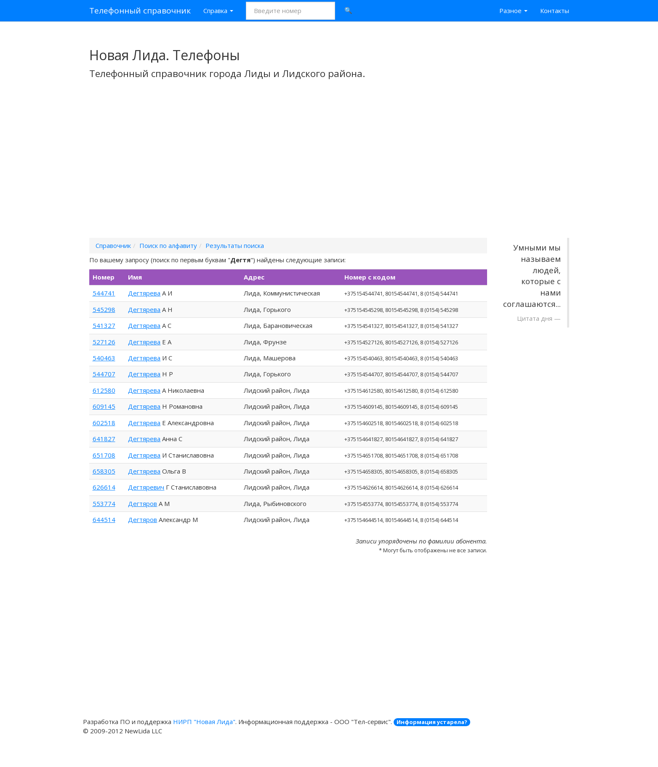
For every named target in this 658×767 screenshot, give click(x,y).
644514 (104, 519)
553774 (104, 503)
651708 (104, 455)
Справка (218, 10)
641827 (104, 438)
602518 (104, 422)
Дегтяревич (146, 487)
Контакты (554, 10)
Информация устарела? (432, 722)
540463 (104, 358)
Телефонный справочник (140, 10)
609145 (104, 406)
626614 (104, 487)
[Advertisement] (329, 170)
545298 (104, 309)
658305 (104, 471)
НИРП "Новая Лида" (204, 721)
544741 (104, 293)
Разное (513, 10)
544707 (104, 374)
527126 (104, 342)
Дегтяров (142, 503)
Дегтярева (144, 293)
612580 (104, 390)
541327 (104, 325)
